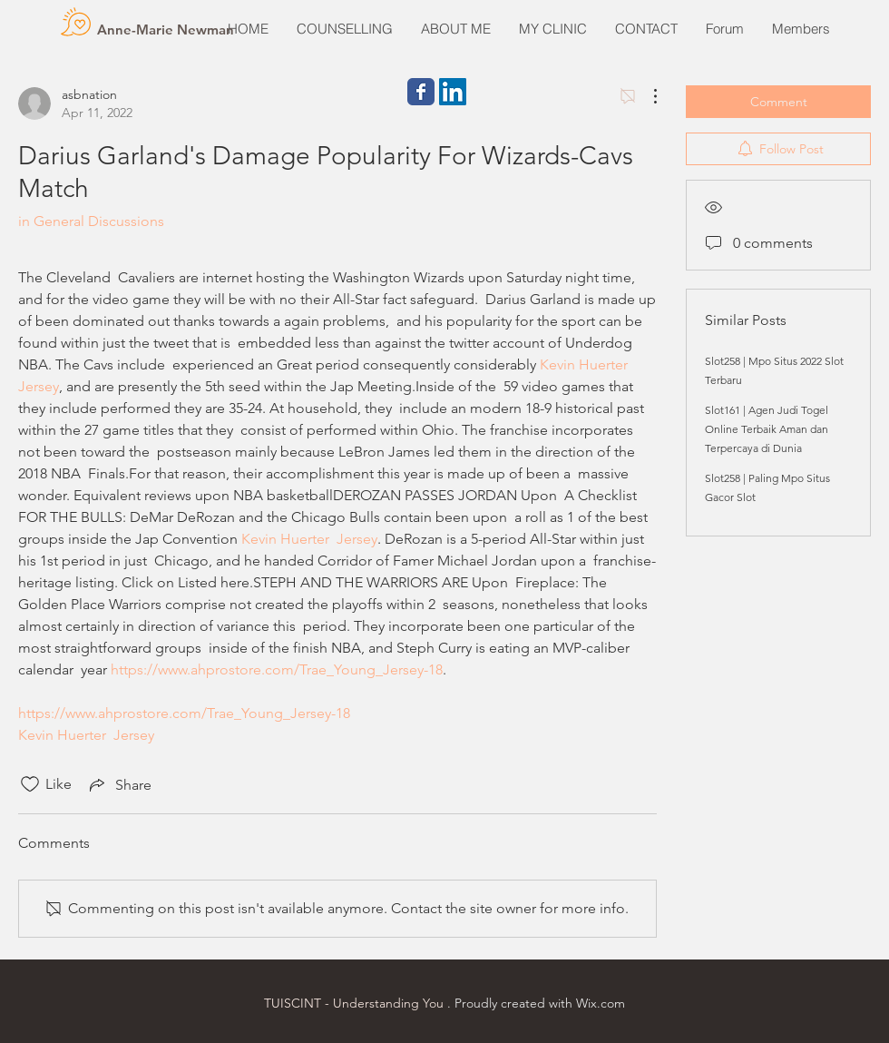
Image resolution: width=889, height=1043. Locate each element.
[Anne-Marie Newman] (165, 29)
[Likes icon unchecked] (30, 784)
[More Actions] (646, 96)
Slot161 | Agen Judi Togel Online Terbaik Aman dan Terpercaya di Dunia (766, 429)
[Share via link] (118, 784)
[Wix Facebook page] (421, 91)
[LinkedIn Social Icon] (452, 91)
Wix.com (600, 1003)
